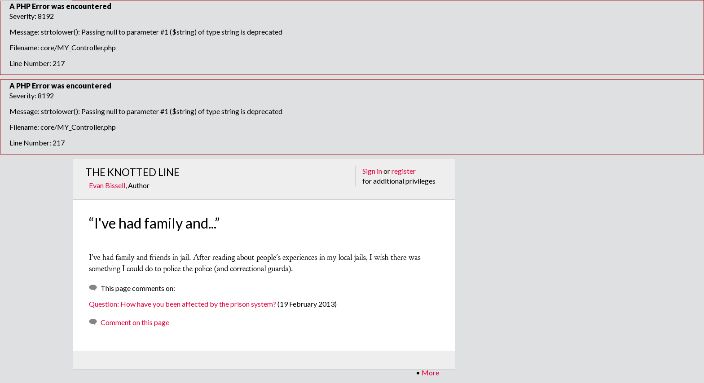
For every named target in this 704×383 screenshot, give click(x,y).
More (430, 372)
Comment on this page (135, 322)
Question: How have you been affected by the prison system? (182, 303)
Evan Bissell (107, 185)
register (404, 171)
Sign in (372, 171)
